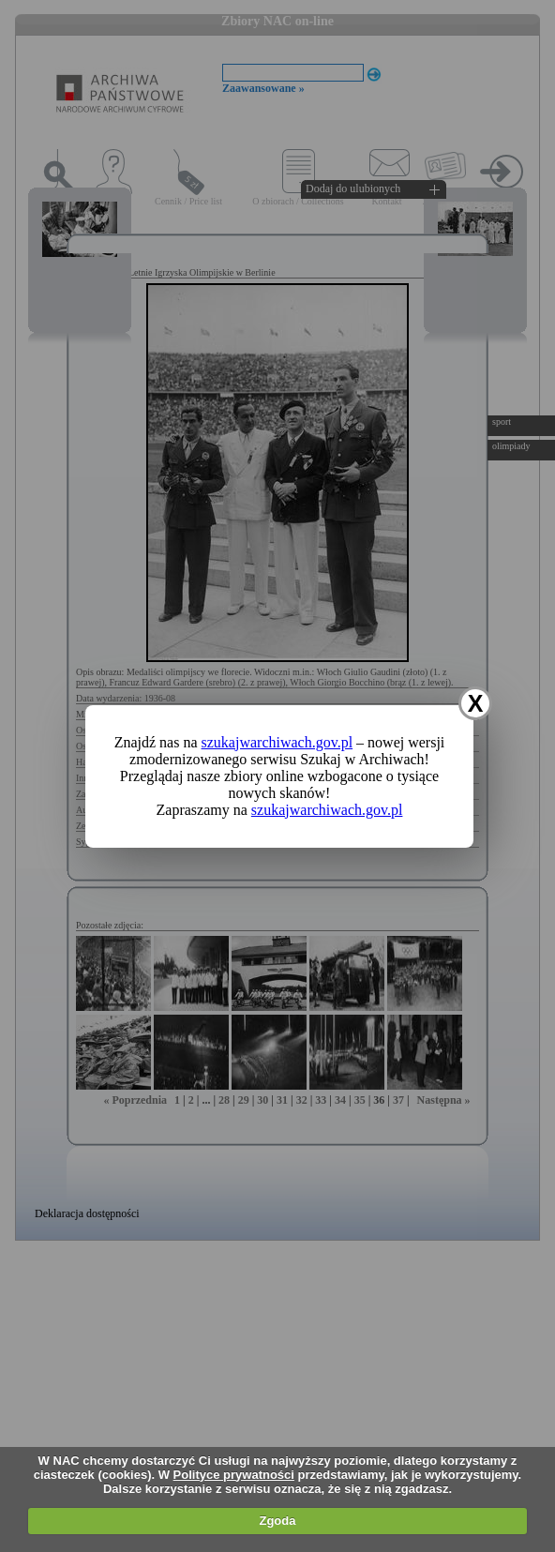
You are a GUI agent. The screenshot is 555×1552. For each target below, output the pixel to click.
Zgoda (277, 1521)
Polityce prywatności (233, 1475)
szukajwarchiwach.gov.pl (277, 742)
